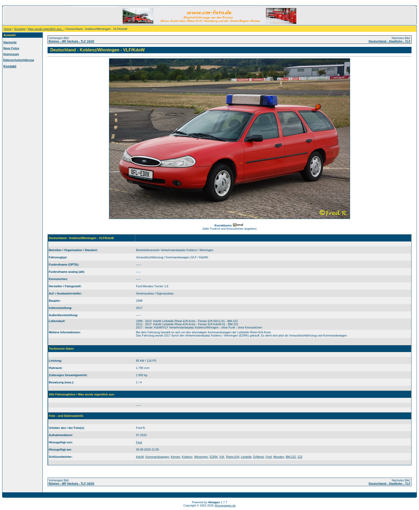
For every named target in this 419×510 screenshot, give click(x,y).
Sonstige (20, 29)
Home (7, 29)
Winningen (201, 456)
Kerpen (175, 456)
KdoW (140, 456)
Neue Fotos (11, 48)
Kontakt (9, 66)
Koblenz (187, 456)
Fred (139, 442)
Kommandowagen (157, 456)
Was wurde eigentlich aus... (46, 29)
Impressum (11, 54)
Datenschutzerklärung (18, 60)
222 (300, 456)
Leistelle (246, 456)
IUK (221, 456)
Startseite (10, 42)
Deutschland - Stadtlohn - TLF (389, 41)
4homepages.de (225, 505)
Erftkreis (258, 456)
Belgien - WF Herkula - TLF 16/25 (71, 41)
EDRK (214, 456)
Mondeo (278, 456)
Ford (269, 456)
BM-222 (291, 456)
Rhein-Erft (232, 456)
